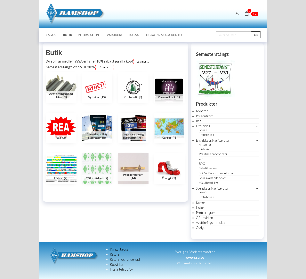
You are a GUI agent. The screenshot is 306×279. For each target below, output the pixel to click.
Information (88, 35)
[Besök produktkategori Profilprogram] (133, 168)
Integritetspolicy (121, 269)
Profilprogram (205, 213)
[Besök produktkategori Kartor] (169, 128)
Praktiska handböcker (213, 154)
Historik (204, 149)
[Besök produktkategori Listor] (61, 168)
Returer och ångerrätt (125, 259)
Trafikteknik (206, 134)
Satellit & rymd (208, 168)
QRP (202, 158)
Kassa (134, 35)
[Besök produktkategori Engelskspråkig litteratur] (133, 128)
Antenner (205, 144)
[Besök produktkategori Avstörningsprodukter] (61, 87)
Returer (115, 254)
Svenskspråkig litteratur (212, 188)
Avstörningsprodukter (211, 223)
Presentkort (204, 116)
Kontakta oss (119, 249)
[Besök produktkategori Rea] (61, 128)
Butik (67, 35)
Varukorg (115, 35)
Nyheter (202, 111)
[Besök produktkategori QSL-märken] (97, 168)
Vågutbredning (208, 182)
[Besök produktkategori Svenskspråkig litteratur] (97, 128)
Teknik (203, 130)
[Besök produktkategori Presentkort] (169, 87)
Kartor (200, 203)
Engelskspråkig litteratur (213, 140)
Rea (198, 121)
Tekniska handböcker (212, 178)
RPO (202, 163)
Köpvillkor (117, 264)
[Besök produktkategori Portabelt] (133, 87)
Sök (256, 35)
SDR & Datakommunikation (216, 173)
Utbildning (203, 126)
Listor (200, 208)
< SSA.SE (51, 35)
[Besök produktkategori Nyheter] (97, 87)
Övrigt (200, 228)
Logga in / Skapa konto (163, 35)
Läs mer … (143, 61)
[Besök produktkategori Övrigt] (169, 168)
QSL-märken (204, 218)
